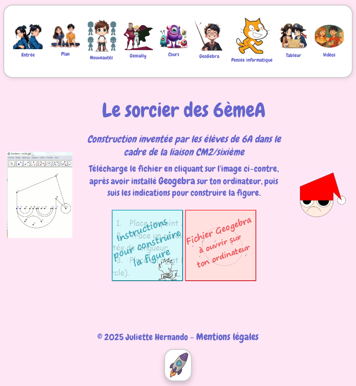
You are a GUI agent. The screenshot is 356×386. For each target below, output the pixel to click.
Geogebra (177, 180)
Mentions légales (227, 336)
